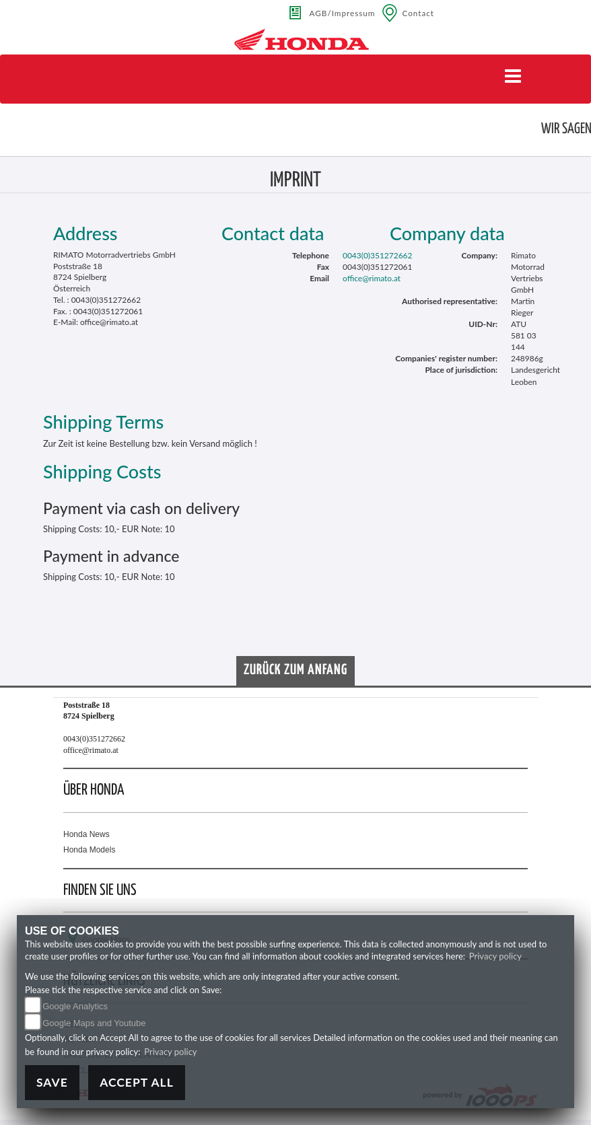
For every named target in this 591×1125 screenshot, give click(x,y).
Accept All (137, 1082)
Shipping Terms (103, 421)
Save (52, 1082)
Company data (447, 233)
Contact (418, 12)
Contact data (272, 233)
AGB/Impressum (343, 12)
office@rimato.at (372, 278)
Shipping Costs (102, 471)
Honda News (86, 834)
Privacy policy (495, 956)
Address (85, 233)
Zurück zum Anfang (295, 670)
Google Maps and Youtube (93, 1023)
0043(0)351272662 (377, 255)
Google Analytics (75, 1006)
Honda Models (89, 850)
